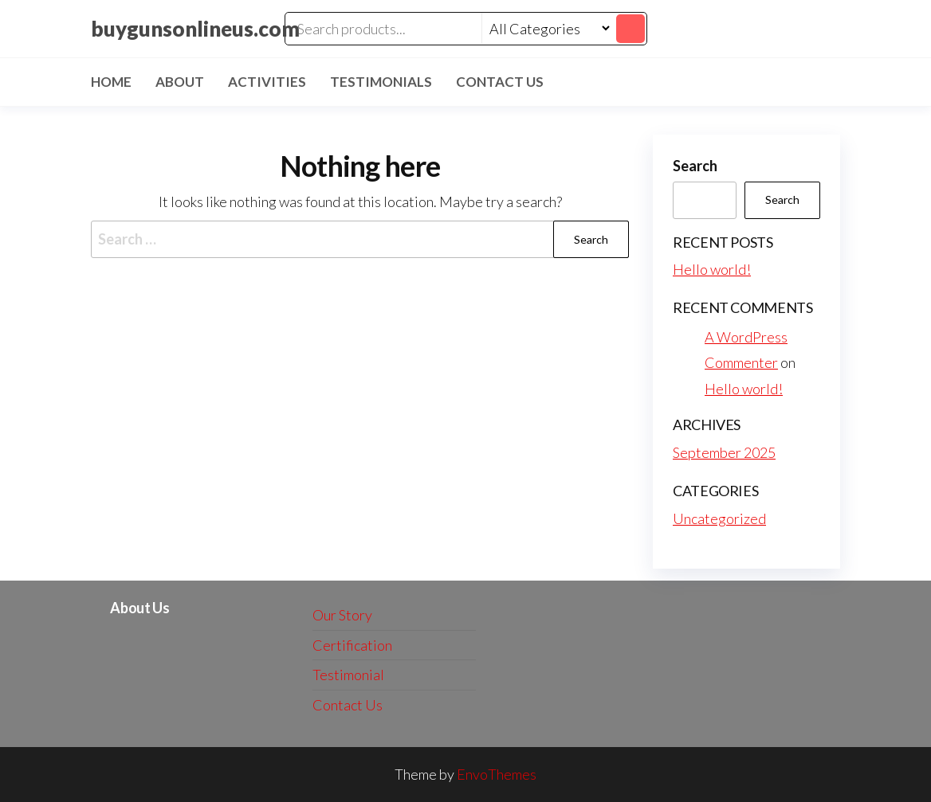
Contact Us (500, 81)
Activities (267, 81)
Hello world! (712, 269)
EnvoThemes (496, 774)
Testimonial (348, 674)
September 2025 (724, 452)
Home (111, 81)
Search (695, 165)
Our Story (342, 615)
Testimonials (381, 81)
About (179, 81)
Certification (352, 645)
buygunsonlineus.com (195, 28)
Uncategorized (719, 518)
